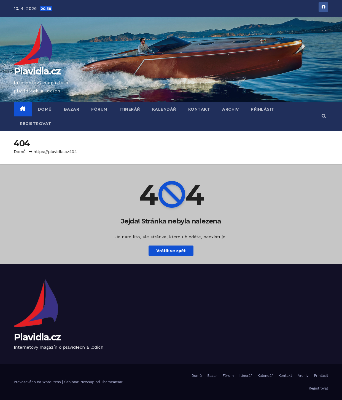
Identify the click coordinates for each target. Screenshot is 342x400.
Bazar (71, 109)
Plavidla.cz (37, 71)
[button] (324, 116)
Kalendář (164, 109)
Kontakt (199, 109)
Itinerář (130, 109)
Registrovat (36, 123)
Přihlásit (262, 109)
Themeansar (111, 382)
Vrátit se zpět (170, 250)
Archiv (230, 109)
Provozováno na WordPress (38, 382)
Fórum (99, 109)
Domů (45, 109)
